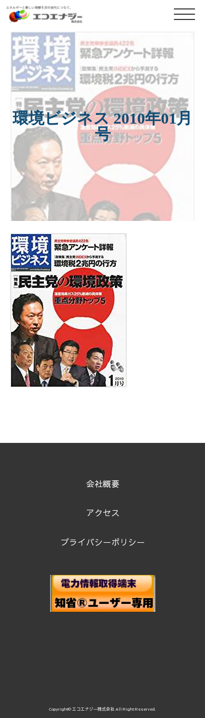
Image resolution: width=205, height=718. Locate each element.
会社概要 (103, 483)
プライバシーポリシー (103, 542)
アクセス (103, 512)
